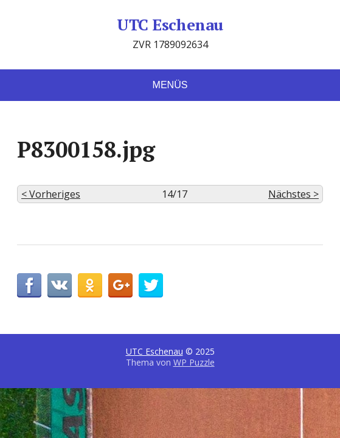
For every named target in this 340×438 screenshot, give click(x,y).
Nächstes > (293, 194)
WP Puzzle (194, 362)
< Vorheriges (50, 194)
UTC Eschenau (170, 25)
